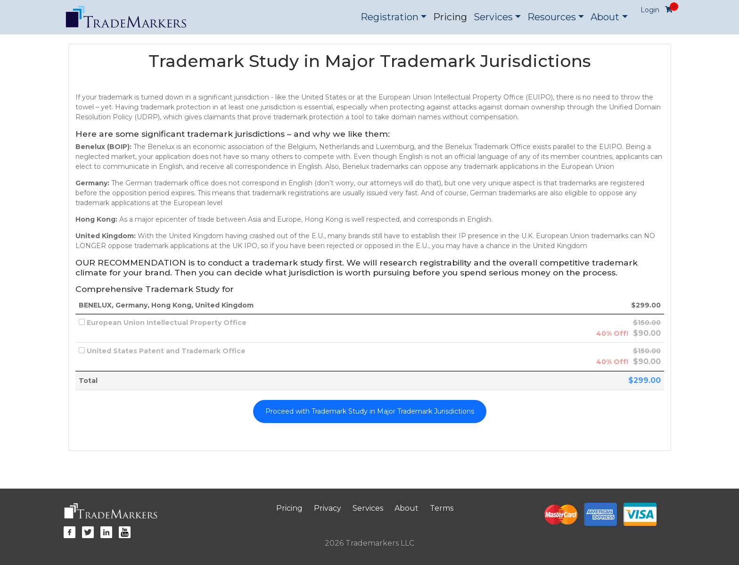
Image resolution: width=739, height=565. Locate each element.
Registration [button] (390, 17)
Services (368, 508)
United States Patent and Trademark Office (162, 351)
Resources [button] (551, 17)
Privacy (327, 508)
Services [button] (493, 17)
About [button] (605, 17)
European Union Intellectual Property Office (162, 322)
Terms (441, 508)
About (406, 508)
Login (649, 10)
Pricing (450, 17)
